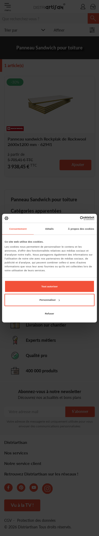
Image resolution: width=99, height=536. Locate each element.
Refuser (49, 313)
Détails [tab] (49, 228)
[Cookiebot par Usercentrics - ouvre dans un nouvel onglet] (72, 218)
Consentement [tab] (18, 228)
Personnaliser (49, 300)
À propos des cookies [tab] (81, 228)
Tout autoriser (49, 286)
